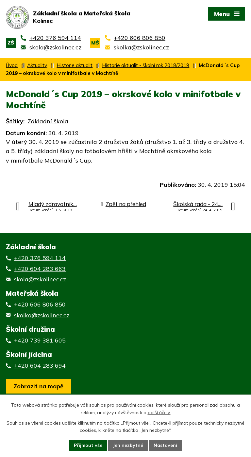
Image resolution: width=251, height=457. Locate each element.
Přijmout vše (88, 445)
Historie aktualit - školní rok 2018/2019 (145, 65)
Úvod (12, 65)
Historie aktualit (74, 65)
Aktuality (37, 65)
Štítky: (15, 121)
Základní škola (47, 121)
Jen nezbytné (128, 445)
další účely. (159, 412)
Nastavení (165, 445)
